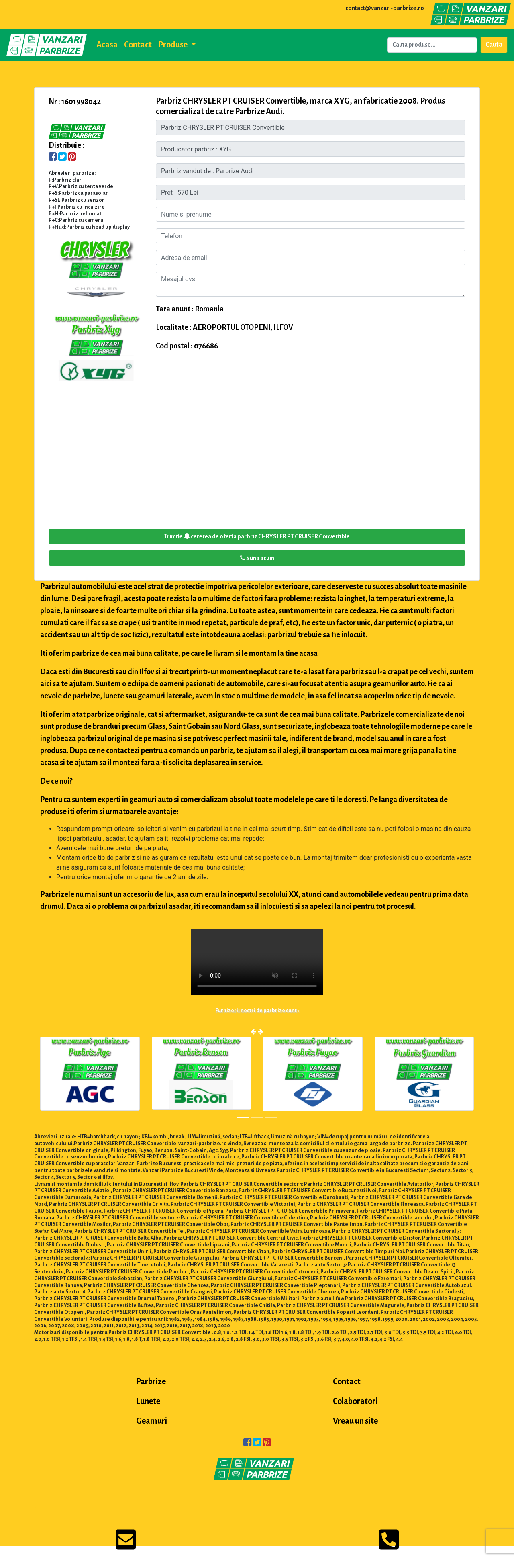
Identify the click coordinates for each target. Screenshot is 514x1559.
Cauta (493, 44)
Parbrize (151, 1381)
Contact (138, 44)
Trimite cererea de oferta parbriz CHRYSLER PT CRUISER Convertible (257, 536)
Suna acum (257, 557)
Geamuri (151, 1420)
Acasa (107, 44)
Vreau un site (355, 1420)
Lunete (148, 1401)
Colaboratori (355, 1401)
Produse (173, 44)
